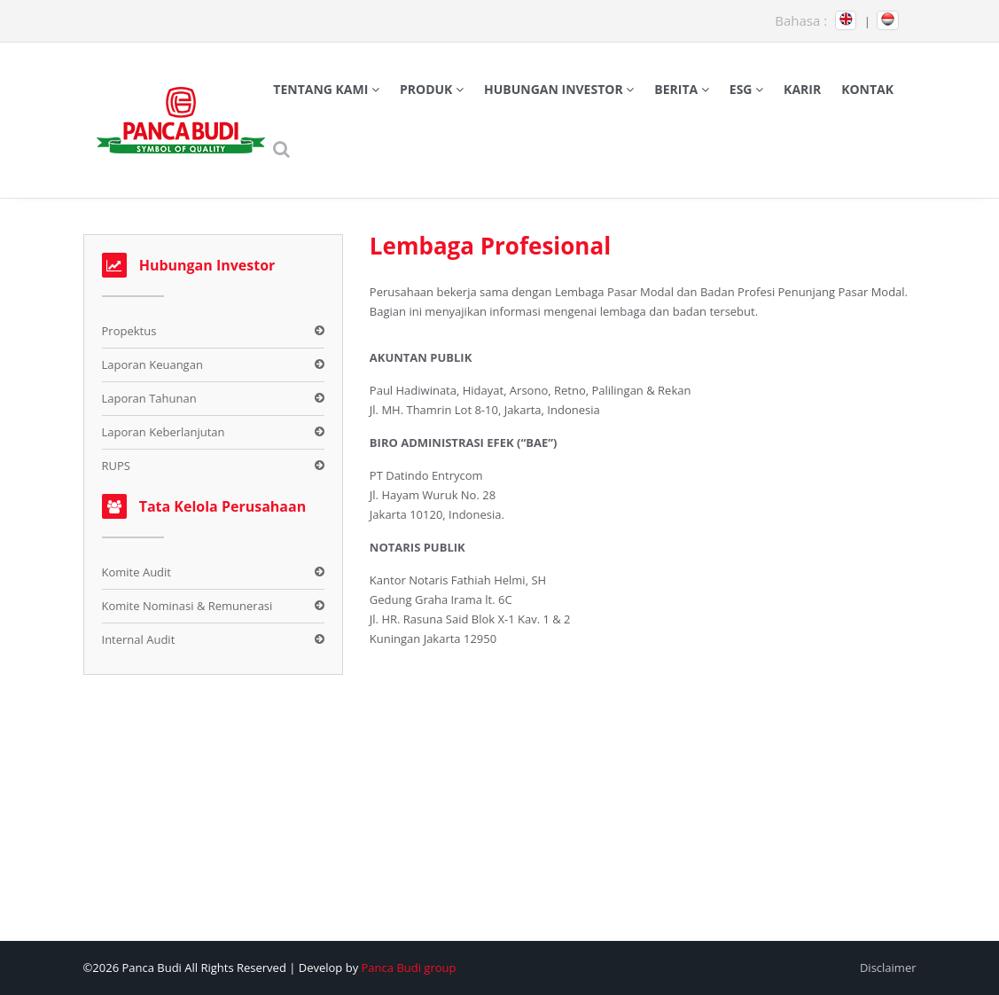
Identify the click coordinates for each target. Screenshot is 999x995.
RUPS (116, 466)
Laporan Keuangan (152, 364)
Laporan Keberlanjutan (163, 432)
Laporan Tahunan (149, 398)
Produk (432, 89)
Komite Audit (136, 572)
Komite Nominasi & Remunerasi (187, 606)
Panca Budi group (409, 967)
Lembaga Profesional (490, 246)
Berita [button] (681, 89)
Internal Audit (139, 639)
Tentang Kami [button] (326, 89)
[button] (282, 149)
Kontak (867, 89)
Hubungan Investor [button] (559, 89)
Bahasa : (801, 20)
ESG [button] (746, 89)
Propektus (129, 331)
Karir (802, 89)
